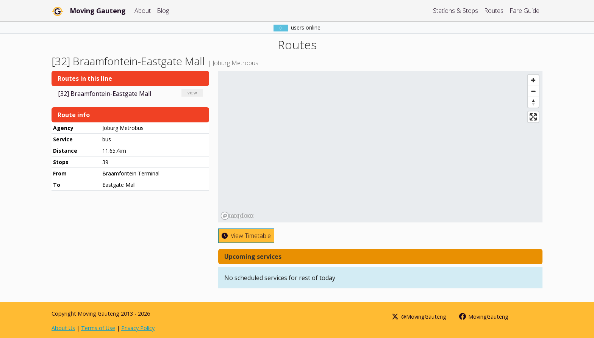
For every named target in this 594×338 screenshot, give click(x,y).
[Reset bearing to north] (533, 102)
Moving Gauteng (97, 10)
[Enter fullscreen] (533, 116)
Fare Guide (524, 10)
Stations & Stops (455, 10)
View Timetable (246, 236)
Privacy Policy (138, 328)
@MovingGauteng (418, 316)
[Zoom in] (533, 80)
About (142, 10)
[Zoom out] (533, 91)
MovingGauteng (483, 316)
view (192, 92)
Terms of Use (98, 328)
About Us (63, 328)
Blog (163, 10)
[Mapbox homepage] (237, 215)
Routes (493, 10)
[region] (380, 146)
